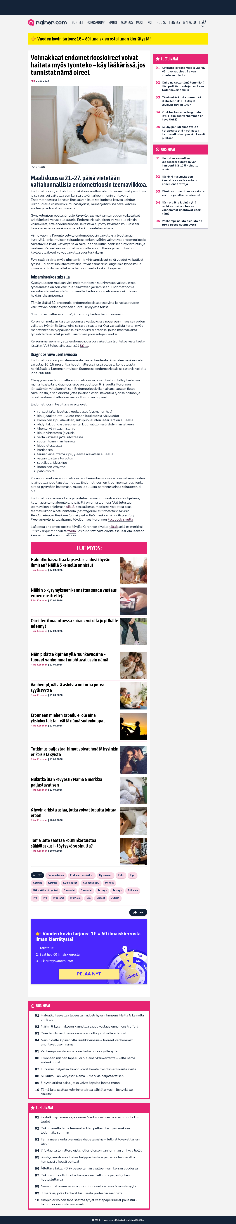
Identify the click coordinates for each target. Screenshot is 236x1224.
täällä (84, 345)
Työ (35, 898)
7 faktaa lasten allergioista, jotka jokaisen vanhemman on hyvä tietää (91, 1150)
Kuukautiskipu (91, 883)
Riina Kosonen (39, 570)
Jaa (138, 912)
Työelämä (58, 898)
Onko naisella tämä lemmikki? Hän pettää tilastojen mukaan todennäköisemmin (85, 1130)
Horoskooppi (95, 22)
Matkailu (189, 22)
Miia (33, 81)
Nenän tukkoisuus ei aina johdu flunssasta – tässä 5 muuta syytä (88, 1186)
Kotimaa (37, 883)
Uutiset (100, 898)
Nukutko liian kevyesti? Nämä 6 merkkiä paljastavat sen (66, 782)
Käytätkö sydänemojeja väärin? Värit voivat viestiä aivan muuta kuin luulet (90, 1119)
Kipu (132, 875)
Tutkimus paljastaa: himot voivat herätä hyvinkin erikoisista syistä (74, 751)
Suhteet (77, 22)
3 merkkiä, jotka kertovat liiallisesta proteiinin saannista (81, 1193)
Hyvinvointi (105, 875)
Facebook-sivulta (120, 519)
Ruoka (161, 22)
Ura (88, 898)
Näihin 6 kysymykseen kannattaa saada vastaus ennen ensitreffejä (74, 592)
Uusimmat (43, 1006)
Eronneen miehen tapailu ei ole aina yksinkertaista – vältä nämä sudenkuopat (68, 718)
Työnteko (75, 898)
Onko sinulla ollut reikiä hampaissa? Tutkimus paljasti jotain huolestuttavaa (85, 1177)
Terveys (174, 22)
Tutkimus (133, 890)
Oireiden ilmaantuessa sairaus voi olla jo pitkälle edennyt (74, 623)
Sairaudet (69, 890)
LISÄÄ (202, 22)
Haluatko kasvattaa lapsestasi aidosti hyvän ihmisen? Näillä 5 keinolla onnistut (70, 562)
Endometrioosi (56, 875)
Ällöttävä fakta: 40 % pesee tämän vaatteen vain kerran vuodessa (89, 1168)
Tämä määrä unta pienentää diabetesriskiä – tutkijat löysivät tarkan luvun (90, 1141)
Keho (121, 875)
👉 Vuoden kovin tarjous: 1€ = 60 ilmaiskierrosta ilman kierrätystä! (91, 39)
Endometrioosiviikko (81, 875)
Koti (150, 22)
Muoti (140, 22)
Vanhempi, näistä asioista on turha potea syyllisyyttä (67, 687)
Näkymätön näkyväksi (45, 890)
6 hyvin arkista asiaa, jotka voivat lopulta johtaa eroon (73, 812)
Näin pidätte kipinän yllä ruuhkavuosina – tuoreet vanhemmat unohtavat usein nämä (69, 657)
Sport (113, 22)
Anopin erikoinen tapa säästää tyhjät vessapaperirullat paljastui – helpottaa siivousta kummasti (89, 1202)
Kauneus (127, 22)
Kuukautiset (70, 883)
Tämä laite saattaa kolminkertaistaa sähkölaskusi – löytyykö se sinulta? (63, 843)
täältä (113, 526)
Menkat (109, 883)
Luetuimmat (44, 1108)
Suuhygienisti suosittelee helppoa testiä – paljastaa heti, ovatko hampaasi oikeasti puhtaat (88, 1159)
